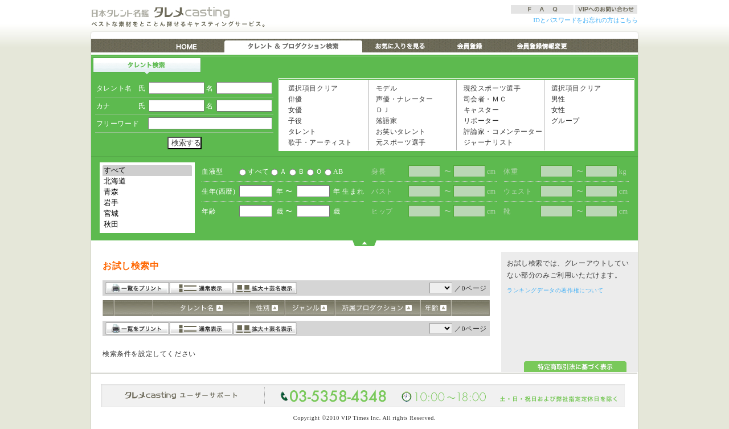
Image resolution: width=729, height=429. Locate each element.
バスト (382, 191)
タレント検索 (147, 66)
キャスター (478, 109)
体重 (510, 171)
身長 (378, 171)
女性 (556, 109)
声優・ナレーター (402, 98)
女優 (292, 109)
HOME (187, 45)
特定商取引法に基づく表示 (575, 366)
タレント (300, 131)
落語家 (384, 120)
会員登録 (470, 45)
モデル (384, 87)
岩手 (147, 203)
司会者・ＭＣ (482, 98)
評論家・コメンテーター (500, 131)
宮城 (147, 214)
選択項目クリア (310, 87)
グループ (563, 120)
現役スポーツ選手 (489, 87)
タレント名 (114, 88)
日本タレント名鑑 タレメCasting (162, 12)
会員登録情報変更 (541, 45)
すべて (147, 170)
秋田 (147, 224)
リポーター (478, 120)
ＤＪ (380, 109)
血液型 (212, 171)
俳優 (292, 98)
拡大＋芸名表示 (265, 288)
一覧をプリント (137, 288)
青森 (147, 192)
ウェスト (517, 191)
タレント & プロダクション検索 (293, 45)
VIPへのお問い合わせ (606, 9)
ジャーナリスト (486, 141)
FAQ (542, 9)
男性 (556, 98)
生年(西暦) (219, 191)
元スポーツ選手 (398, 141)
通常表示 (201, 288)
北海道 (147, 181)
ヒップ (382, 211)
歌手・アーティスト (318, 141)
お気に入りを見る (399, 45)
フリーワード (118, 124)
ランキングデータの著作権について (555, 290)
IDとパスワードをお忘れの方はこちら (585, 20)
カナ (103, 106)
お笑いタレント (398, 131)
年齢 (209, 211)
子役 (292, 120)
